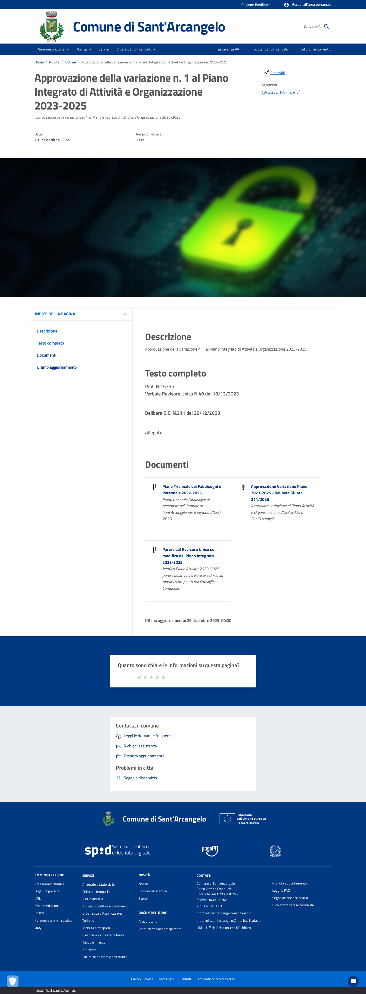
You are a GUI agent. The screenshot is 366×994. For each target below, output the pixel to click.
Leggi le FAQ (281, 890)
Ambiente (89, 949)
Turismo (88, 920)
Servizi (88, 875)
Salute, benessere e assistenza (104, 957)
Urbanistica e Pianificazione (102, 913)
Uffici (38, 898)
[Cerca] (326, 26)
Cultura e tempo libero (98, 891)
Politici (39, 913)
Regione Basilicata (255, 4)
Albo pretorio (148, 921)
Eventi (143, 898)
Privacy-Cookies (142, 978)
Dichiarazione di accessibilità (293, 905)
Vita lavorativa (92, 898)
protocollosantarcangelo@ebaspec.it (224, 913)
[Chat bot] (353, 981)
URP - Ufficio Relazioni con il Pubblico (224, 927)
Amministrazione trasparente (160, 928)
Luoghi (39, 927)
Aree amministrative (49, 884)
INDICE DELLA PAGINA (55, 314)
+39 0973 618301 (209, 906)
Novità (54, 62)
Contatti (204, 875)
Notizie (70, 62)
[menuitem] (225, 49)
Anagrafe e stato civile (98, 884)
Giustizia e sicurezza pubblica (103, 935)
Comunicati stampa (153, 891)
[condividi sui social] (274, 72)
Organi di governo (47, 891)
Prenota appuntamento (289, 883)
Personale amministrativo (53, 920)
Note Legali (166, 978)
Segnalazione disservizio (290, 897)
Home (39, 62)
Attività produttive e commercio (105, 906)
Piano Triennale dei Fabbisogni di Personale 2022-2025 (192, 489)
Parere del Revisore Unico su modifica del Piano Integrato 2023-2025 (188, 555)
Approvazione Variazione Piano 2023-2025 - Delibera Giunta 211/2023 (279, 492)
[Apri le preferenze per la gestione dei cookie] (13, 981)
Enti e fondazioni (46, 905)
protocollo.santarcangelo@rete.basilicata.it (228, 920)
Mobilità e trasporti (96, 928)
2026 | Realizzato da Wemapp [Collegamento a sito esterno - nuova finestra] (56, 990)
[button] (308, 5)
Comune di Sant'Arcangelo (149, 26)
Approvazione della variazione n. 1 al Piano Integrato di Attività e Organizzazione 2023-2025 (154, 62)
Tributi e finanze (93, 942)
